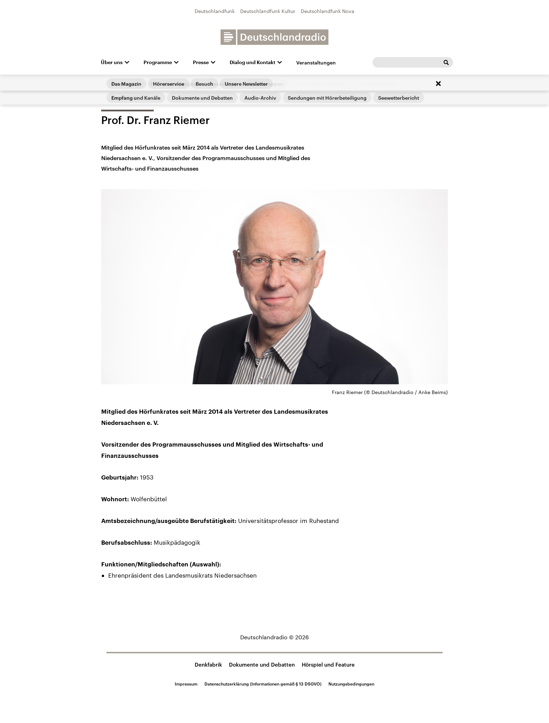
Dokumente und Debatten (262, 664)
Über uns (112, 62)
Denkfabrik (208, 664)
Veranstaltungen (316, 63)
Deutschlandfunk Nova (327, 11)
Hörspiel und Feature (328, 664)
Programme (158, 62)
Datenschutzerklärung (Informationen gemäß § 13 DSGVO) (262, 683)
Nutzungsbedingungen (351, 683)
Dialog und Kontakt (252, 62)
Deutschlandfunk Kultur (267, 11)
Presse (201, 62)
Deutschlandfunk (215, 11)
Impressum (186, 683)
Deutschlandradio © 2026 (274, 637)
